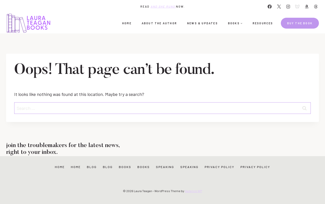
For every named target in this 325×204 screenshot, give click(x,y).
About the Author (159, 23)
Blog (92, 167)
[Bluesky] (297, 7)
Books (125, 167)
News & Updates (202, 23)
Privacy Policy (219, 167)
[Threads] (316, 7)
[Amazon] (307, 7)
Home (127, 23)
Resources (263, 23)
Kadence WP (193, 191)
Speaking (165, 167)
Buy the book (300, 23)
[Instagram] (288, 7)
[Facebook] (270, 7)
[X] (279, 7)
